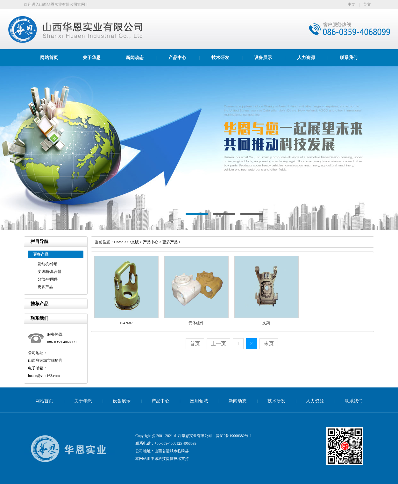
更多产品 (45, 287)
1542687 (126, 323)
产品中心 (177, 57)
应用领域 (199, 401)
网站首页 (49, 57)
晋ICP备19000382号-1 (234, 436)
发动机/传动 (48, 264)
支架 (266, 323)
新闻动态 (135, 57)
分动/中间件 (48, 279)
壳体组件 (196, 323)
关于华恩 (92, 57)
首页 (195, 343)
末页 (269, 343)
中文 (351, 4)
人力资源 (306, 57)
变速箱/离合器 (49, 271)
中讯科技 (158, 458)
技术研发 (220, 57)
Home (118, 242)
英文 (367, 4)
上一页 (218, 343)
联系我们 (349, 57)
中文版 (133, 242)
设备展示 (263, 57)
